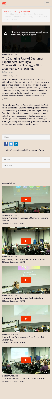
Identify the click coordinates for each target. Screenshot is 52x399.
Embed (7, 159)
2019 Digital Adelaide (21, 11)
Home (6, 11)
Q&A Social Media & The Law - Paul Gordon (23, 378)
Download (8, 165)
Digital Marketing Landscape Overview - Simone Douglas (25, 219)
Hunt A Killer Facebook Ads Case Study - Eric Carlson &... (23, 338)
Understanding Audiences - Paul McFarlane (22, 298)
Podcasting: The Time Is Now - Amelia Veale (23, 259)
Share (6, 137)
